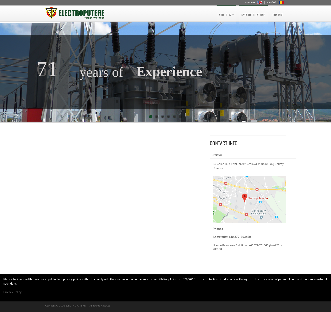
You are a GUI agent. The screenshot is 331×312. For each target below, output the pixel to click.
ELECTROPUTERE (75, 305)
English (250, 2)
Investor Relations (248, 13)
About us (215, 13)
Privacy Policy (12, 292)
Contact (277, 13)
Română (271, 2)
